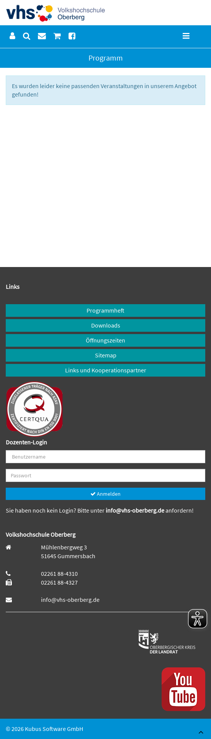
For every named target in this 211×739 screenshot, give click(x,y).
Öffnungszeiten (105, 340)
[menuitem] (12, 36)
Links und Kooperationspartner (105, 370)
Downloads (105, 325)
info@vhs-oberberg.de (135, 510)
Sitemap (105, 355)
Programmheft (105, 310)
